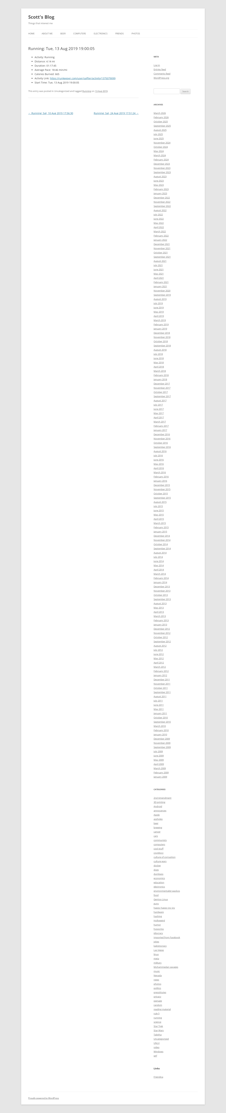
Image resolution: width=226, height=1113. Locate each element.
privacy (157, 996)
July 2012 (158, 650)
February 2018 (161, 375)
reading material (162, 1009)
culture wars (160, 861)
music (157, 971)
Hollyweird (159, 920)
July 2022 (158, 214)
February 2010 (161, 730)
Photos (136, 33)
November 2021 (162, 248)
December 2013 (162, 586)
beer (156, 823)
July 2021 (158, 265)
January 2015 (160, 531)
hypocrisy (159, 929)
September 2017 (162, 396)
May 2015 (159, 514)
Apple (157, 814)
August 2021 (160, 261)
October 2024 (161, 146)
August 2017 (160, 400)
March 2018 (160, 371)
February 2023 (161, 189)
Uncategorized (161, 1038)
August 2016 (160, 451)
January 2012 (160, 675)
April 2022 (159, 227)
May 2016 (159, 464)
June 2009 (159, 755)
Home (31, 33)
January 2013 (160, 624)
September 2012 (162, 641)
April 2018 (159, 366)
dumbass (158, 874)
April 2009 (159, 764)
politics (157, 988)
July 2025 (158, 134)
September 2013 (162, 599)
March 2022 (160, 231)
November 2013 (162, 590)
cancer (157, 831)
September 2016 (162, 447)
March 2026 (160, 113)
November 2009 (162, 743)
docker (157, 865)
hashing (158, 916)
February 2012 (161, 671)
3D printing (159, 802)
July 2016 (158, 455)
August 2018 (160, 349)
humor (157, 924)
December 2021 (162, 244)
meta (156, 958)
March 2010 (160, 726)
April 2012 (159, 662)
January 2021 (160, 286)
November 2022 (162, 201)
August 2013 (160, 603)
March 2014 (160, 573)
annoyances (160, 810)
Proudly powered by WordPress (43, 1098)
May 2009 (159, 759)
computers (159, 844)
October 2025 (161, 121)
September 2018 (162, 345)
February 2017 (161, 425)
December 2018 (162, 332)
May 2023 (159, 185)
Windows (158, 1051)
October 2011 (161, 688)
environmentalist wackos (167, 890)
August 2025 (160, 130)
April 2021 (159, 278)
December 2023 (162, 163)
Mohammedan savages (166, 967)
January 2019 (160, 328)
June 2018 (159, 358)
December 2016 (162, 434)
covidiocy (158, 852)
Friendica (158, 1076)
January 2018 (160, 379)
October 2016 (161, 442)
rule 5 (156, 1013)
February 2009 (161, 772)
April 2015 (159, 518)
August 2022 (160, 210)
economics (159, 878)
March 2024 (160, 155)
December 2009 (162, 738)
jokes (156, 941)
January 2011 (160, 713)
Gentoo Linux (161, 899)
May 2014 (159, 565)
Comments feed (162, 73)
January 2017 (160, 430)
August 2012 (160, 645)
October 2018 (161, 341)
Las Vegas (159, 950)
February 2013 (161, 620)
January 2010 (160, 734)
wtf (155, 1055)
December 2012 (162, 628)
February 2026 (161, 117)
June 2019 (159, 307)
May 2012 (159, 658)
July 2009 (158, 751)
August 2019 (160, 299)
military (158, 962)
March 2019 (160, 320)
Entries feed (160, 69)
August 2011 (160, 696)
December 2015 (162, 485)
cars (156, 836)
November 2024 (162, 142)
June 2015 (159, 510)
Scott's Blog (41, 17)
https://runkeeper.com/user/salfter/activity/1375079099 (82, 78)
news (156, 979)
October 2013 (161, 595)
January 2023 (160, 193)
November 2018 (162, 337)
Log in (157, 65)
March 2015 (160, 523)
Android (158, 806)
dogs (156, 869)
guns (156, 903)
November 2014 (162, 540)
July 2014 (158, 557)
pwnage (158, 1000)
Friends (119, 33)
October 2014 (161, 544)
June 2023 (159, 180)
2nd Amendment (162, 797)
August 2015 (160, 502)
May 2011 (159, 709)
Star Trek (158, 1026)
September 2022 (162, 206)
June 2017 (159, 409)
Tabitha (158, 1034)
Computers (79, 33)
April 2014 (159, 569)
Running (86, 91)
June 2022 (159, 218)
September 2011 (162, 692)
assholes (158, 819)
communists (160, 840)
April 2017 (159, 417)
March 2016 (160, 472)
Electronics (101, 33)
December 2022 (162, 197)
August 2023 (160, 176)
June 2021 (159, 269)
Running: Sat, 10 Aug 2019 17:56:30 (50, 113)
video (156, 1047)
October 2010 (161, 717)
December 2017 (162, 383)
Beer (63, 33)
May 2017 (159, 413)
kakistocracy (160, 945)
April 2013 (159, 611)
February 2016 (161, 476)
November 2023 (162, 168)
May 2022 (159, 223)
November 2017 (162, 387)
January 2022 (160, 239)
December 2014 (162, 535)
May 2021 (159, 273)
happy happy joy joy (164, 907)
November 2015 (162, 489)
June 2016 (159, 459)
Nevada (158, 975)
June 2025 (159, 138)
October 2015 (161, 493)
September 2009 (162, 747)
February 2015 (161, 527)
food (156, 895)
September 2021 (162, 256)
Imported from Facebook (167, 937)
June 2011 (159, 704)
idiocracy (158, 933)
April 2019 (159, 316)
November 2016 (162, 438)
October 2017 (161, 392)
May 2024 (159, 151)
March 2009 (160, 768)
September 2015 (162, 497)
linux (156, 954)
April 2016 (159, 468)
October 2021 (161, 252)
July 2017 (158, 404)
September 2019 (162, 294)
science (157, 1022)
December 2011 (162, 679)
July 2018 (158, 354)
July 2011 (158, 700)
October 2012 (161, 637)
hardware (159, 912)
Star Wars (159, 1030)
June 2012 (159, 654)
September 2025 (162, 125)
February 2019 (161, 324)
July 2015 (158, 506)
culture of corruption (165, 857)
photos (157, 983)
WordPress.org (161, 77)
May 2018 (159, 362)
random (158, 1005)
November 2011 (162, 683)
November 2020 (162, 290)
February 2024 (161, 159)
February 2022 (161, 235)
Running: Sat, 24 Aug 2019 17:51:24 (116, 113)
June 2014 (159, 561)
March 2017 (160, 421)
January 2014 (160, 582)
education (159, 882)
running (158, 1017)
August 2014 (160, 552)
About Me (47, 33)
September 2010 (162, 721)
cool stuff (158, 848)
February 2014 (161, 578)
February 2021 (161, 282)
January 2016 (160, 480)
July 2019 (158, 303)
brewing (158, 827)
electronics (159, 886)
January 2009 (160, 776)
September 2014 (162, 548)
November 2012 (162, 633)
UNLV (157, 1043)
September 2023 (162, 172)
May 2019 (159, 311)
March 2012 (160, 666)
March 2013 (160, 616)
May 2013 (159, 607)
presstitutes (160, 992)
